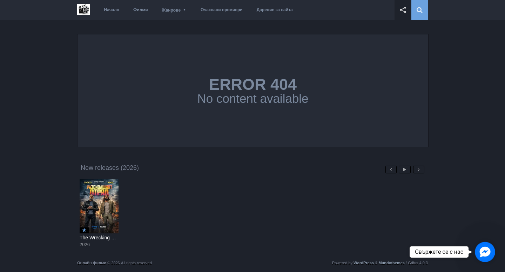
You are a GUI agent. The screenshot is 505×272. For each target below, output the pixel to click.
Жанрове (171, 10)
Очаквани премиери (222, 9)
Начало (111, 9)
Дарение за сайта (275, 9)
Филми (140, 9)
